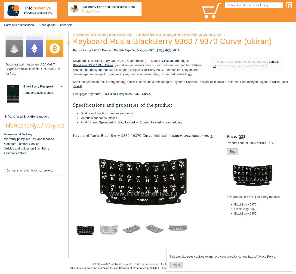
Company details (15, 153)
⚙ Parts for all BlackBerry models (26, 116)
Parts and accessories (19, 25)
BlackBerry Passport (38, 86)
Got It (176, 265)
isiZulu (176, 50)
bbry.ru (35, 170)
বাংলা (97, 50)
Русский (78, 50)
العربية (89, 50)
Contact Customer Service (21, 144)
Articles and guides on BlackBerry (26, 148)
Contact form (90, 11)
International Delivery (18, 134)
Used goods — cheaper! (56, 25)
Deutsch (107, 50)
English (119, 50)
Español (130, 50)
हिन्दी (151, 50)
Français (142, 50)
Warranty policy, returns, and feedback (29, 139)
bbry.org (47, 170)
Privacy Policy (265, 256)
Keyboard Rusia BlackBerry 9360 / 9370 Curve (119, 94)
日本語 (159, 50)
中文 (168, 50)
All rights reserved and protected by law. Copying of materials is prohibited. (115, 267)
